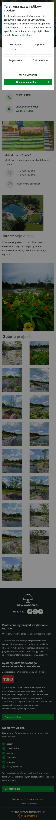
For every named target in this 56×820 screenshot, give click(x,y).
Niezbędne (15, 44)
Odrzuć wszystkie (28, 75)
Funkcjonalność (40, 60)
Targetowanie (15, 60)
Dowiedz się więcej (22, 35)
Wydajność (40, 44)
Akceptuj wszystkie (26, 82)
